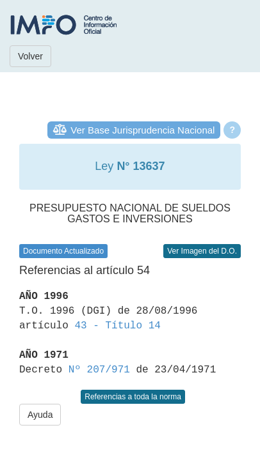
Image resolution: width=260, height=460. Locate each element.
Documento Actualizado (63, 251)
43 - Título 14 (117, 326)
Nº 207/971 (99, 370)
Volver (30, 56)
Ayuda (40, 415)
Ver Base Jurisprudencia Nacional (142, 130)
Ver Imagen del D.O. (202, 251)
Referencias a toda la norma (133, 396)
